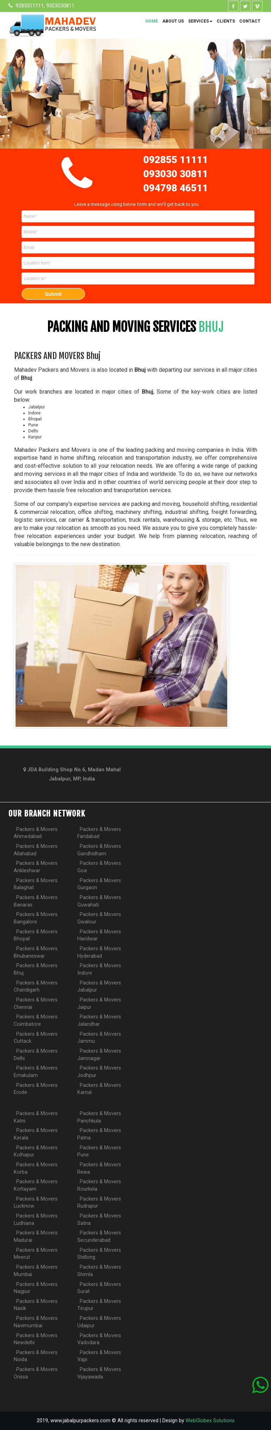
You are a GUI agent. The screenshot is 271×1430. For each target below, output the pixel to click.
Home (151, 21)
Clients (226, 21)
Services (200, 21)
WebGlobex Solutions (210, 1421)
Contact (249, 21)
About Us (173, 21)
